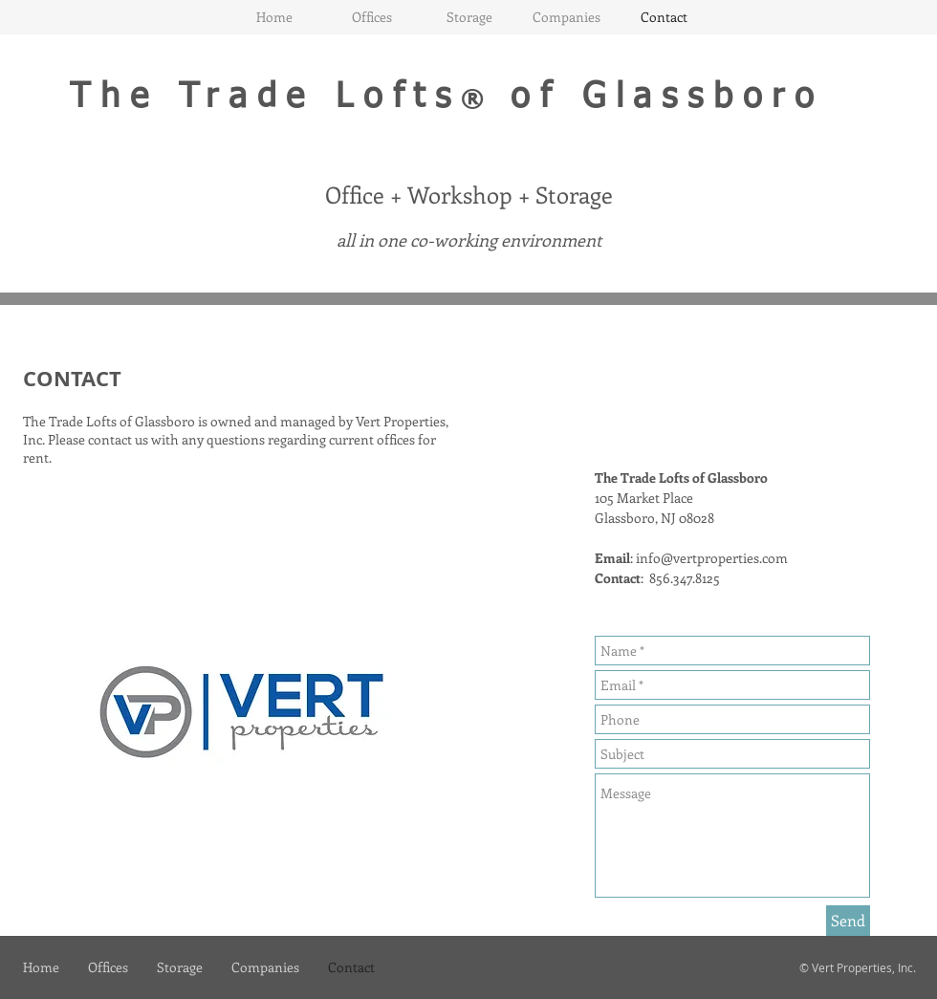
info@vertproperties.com (712, 558)
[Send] (848, 920)
